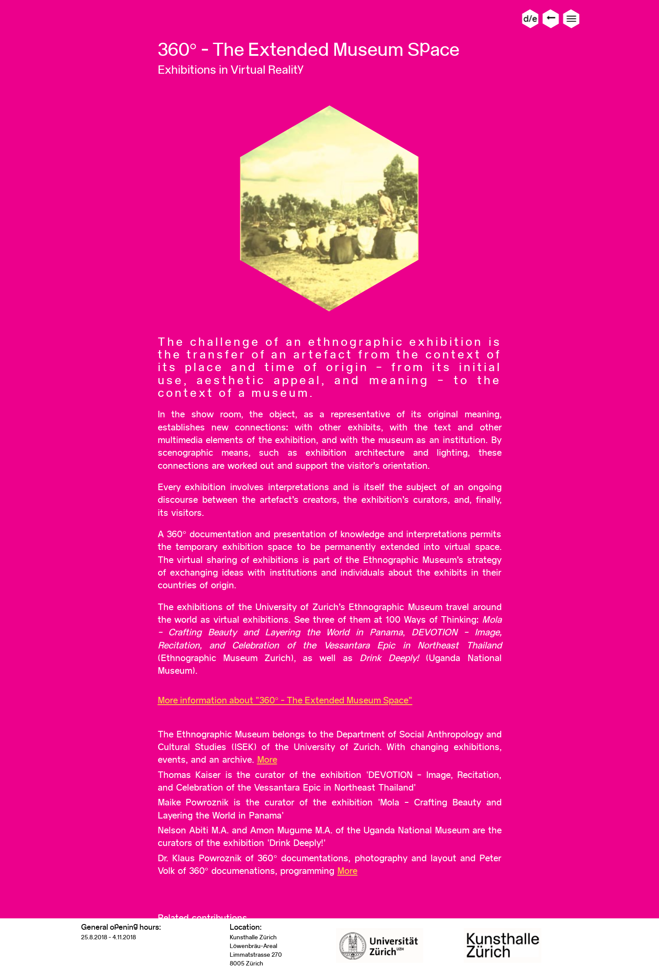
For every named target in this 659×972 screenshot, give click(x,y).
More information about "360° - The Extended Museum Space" (285, 700)
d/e (530, 18)
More (267, 759)
